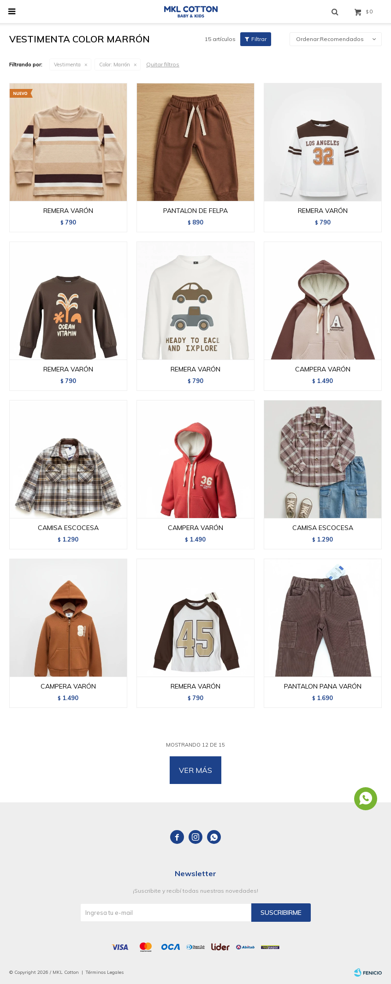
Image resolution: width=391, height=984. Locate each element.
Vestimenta (67, 64)
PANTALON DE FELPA (195, 210)
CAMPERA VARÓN (322, 369)
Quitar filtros (162, 64)
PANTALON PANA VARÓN (322, 686)
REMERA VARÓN (68, 210)
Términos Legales (105, 972)
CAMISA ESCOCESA (68, 528)
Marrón (114, 64)
